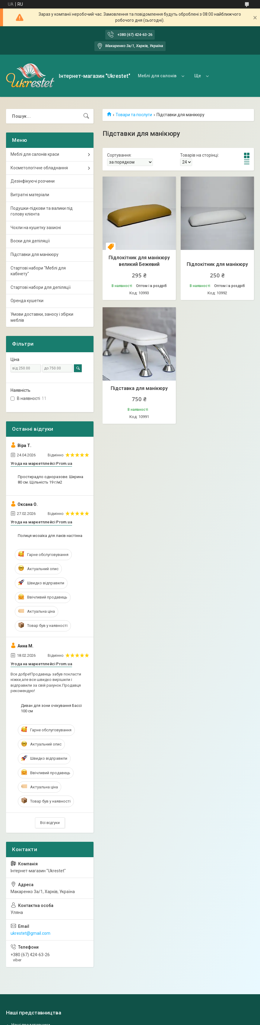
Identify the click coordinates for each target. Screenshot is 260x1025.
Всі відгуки (50, 822)
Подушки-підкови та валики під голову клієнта (42, 211)
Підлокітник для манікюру (217, 264)
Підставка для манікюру (139, 388)
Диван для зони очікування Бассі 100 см (51, 708)
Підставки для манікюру (35, 254)
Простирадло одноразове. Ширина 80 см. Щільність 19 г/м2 (50, 479)
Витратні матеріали (30, 194)
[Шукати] (86, 116)
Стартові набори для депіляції (41, 287)
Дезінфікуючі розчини (33, 181)
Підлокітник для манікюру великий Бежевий (139, 261)
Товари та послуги (134, 114)
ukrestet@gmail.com (30, 933)
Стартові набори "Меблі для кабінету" (38, 271)
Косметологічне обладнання (39, 167)
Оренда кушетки (27, 300)
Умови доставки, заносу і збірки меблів (42, 317)
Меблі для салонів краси (35, 154)
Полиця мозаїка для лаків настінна (50, 535)
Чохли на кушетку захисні (36, 227)
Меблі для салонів (157, 75)
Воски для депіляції (30, 240)
